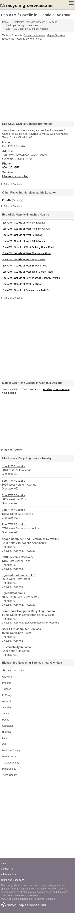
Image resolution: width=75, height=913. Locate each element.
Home (5, 22)
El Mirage (7, 695)
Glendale (7, 676)
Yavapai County (10, 762)
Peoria (5, 719)
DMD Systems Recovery (17, 557)
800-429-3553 (10, 167)
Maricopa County (11, 750)
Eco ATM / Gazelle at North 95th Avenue (23, 222)
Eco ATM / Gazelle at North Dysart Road (23, 259)
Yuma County (9, 775)
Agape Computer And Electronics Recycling (30, 539)
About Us (6, 863)
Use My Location (13, 670)
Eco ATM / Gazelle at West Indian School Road (27, 271)
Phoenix (6, 682)
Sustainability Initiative (16, 647)
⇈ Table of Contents (11, 184)
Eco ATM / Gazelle (13, 466)
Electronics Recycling (15, 176)
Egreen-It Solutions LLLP (18, 575)
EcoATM (6, 200)
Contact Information (34, 35)
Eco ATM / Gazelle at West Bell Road (22, 235)
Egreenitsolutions (13, 593)
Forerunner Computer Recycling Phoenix (28, 611)
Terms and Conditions (12, 880)
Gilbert (5, 744)
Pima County (9, 768)
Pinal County (9, 756)
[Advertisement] (37, 79)
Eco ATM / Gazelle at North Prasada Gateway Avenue (31, 278)
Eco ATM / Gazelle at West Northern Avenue (26, 228)
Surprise (6, 707)
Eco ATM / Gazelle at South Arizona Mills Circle (27, 290)
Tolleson (6, 689)
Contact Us (7, 869)
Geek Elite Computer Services (21, 629)
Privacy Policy (8, 874)
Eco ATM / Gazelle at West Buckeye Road (24, 265)
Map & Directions (56, 35)
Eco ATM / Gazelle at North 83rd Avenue (24, 241)
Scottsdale (7, 725)
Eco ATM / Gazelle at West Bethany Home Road (28, 247)
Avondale (7, 701)
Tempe (5, 713)
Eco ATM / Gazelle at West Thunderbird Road (26, 253)
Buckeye (7, 732)
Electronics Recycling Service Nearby (22, 38)
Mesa (5, 738)
